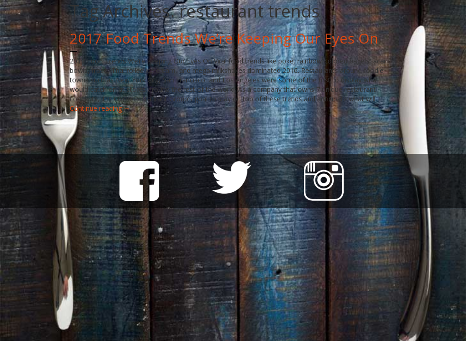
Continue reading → (100, 108)
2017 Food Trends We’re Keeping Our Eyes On (224, 38)
